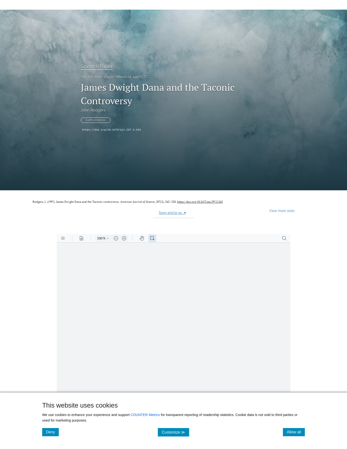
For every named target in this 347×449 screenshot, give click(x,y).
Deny (52, 432)
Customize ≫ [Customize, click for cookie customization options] (175, 432)
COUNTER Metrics (145, 415)
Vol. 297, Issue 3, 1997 (97, 77)
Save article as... (172, 213)
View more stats (282, 211)
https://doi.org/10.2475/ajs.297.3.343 (111, 129)
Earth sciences (96, 120)
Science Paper (97, 66)
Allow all (296, 432)
